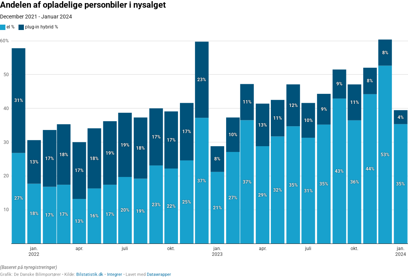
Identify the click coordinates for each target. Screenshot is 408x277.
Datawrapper (159, 274)
